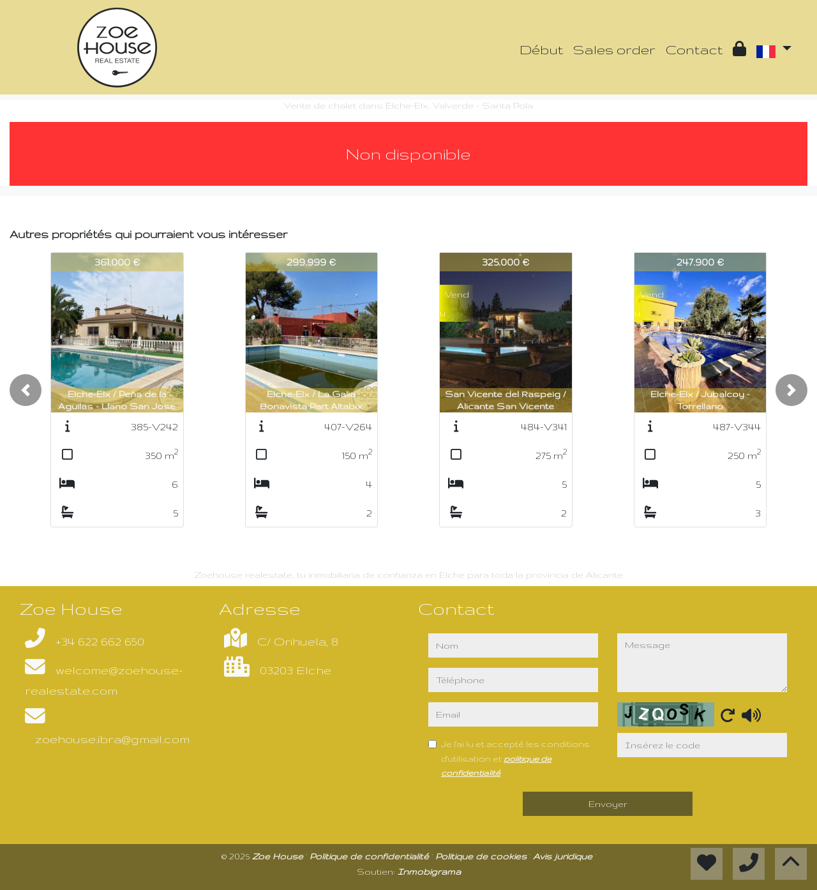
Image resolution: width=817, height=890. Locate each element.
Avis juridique (564, 856)
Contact (694, 49)
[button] (25, 390)
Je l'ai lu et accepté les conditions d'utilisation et (515, 757)
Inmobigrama (429, 871)
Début (541, 49)
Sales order (614, 49)
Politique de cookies (482, 856)
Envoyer (607, 804)
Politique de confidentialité (370, 856)
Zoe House (279, 856)
